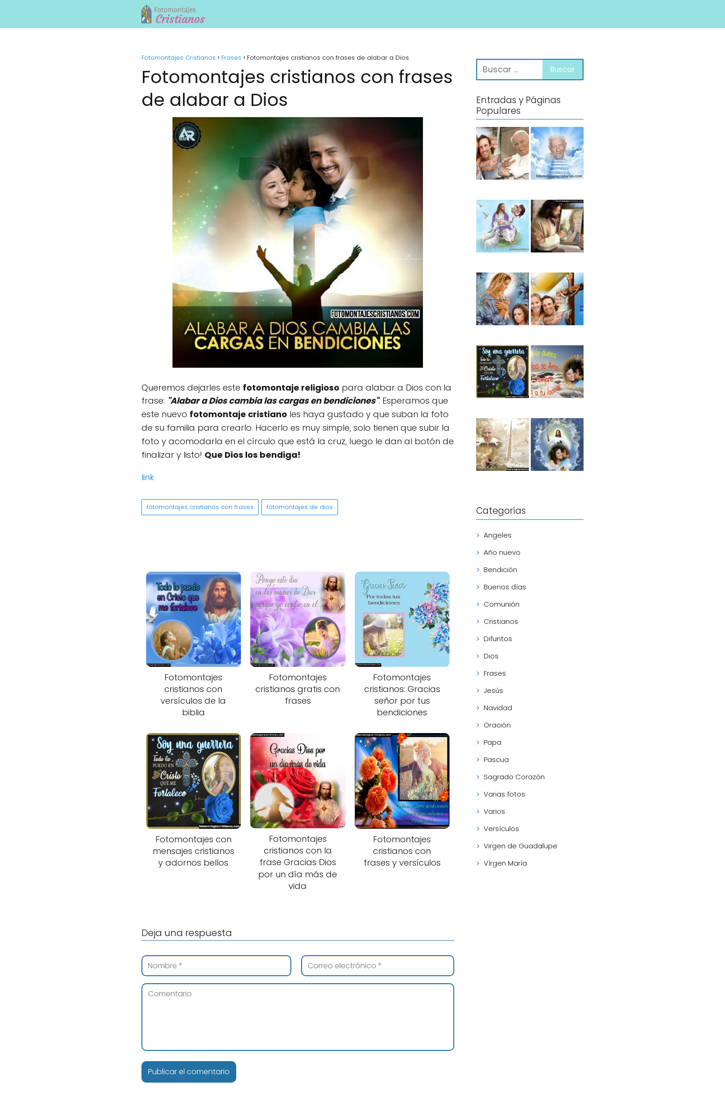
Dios (491, 656)
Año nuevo (502, 552)
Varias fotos (504, 794)
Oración (497, 725)
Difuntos (498, 638)
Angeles (498, 535)
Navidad (498, 708)
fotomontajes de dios (300, 507)
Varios (494, 811)
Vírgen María (505, 863)
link (147, 477)
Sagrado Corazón (514, 777)
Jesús (493, 690)
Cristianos (501, 621)
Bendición (500, 569)
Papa (492, 742)
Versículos (501, 828)
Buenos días (505, 587)
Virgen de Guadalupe (520, 846)
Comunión (502, 604)
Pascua (496, 759)
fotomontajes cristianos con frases (200, 507)
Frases (495, 673)
